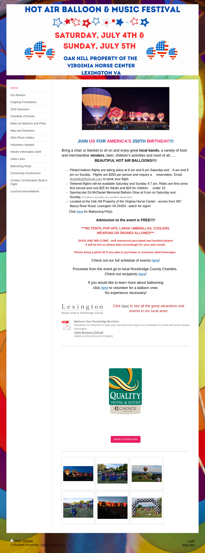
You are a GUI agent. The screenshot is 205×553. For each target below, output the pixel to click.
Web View (188, 544)
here (125, 306)
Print (15, 540)
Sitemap (28, 540)
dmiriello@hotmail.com (86, 179)
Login (191, 540)
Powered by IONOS (53, 544)
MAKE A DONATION (126, 439)
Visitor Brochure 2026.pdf (88, 332)
